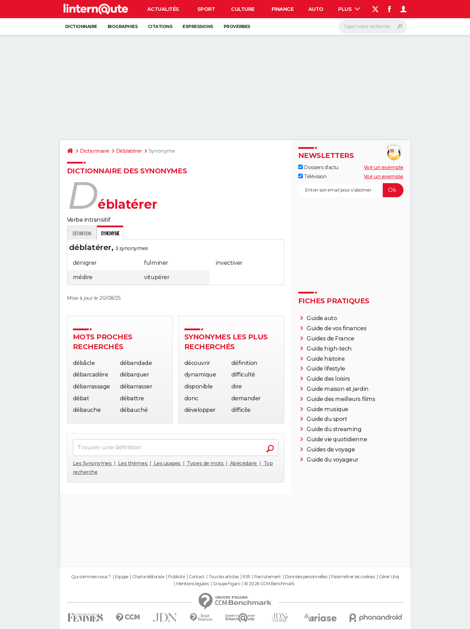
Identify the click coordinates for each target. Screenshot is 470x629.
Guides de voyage (331, 449)
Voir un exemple (383, 167)
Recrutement (267, 576)
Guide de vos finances (336, 328)
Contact (197, 576)
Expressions (198, 26)
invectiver (229, 263)
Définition (82, 233)
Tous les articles (224, 576)
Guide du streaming (334, 429)
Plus (349, 9)
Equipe (121, 576)
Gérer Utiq (389, 576)
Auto (315, 9)
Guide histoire (326, 358)
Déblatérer (129, 151)
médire (83, 277)
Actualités (163, 9)
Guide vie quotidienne (337, 439)
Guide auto (322, 318)
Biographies (123, 26)
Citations (160, 26)
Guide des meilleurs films (341, 399)
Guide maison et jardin (337, 389)
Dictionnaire (81, 26)
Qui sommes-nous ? (91, 576)
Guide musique (327, 409)
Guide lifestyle (326, 368)
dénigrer (85, 263)
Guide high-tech (329, 348)
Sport (206, 9)
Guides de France (330, 338)
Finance (283, 9)
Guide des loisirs (328, 378)
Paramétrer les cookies (353, 576)
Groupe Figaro (226, 583)
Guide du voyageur (333, 459)
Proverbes (237, 26)
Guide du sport (327, 419)
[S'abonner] (350, 190)
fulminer (156, 263)
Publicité (176, 576)
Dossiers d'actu (318, 167)
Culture (242, 9)
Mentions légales (192, 583)
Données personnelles (306, 576)
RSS (246, 576)
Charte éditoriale (148, 576)
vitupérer (156, 277)
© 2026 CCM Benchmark (269, 583)
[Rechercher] (373, 27)
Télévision (312, 176)
